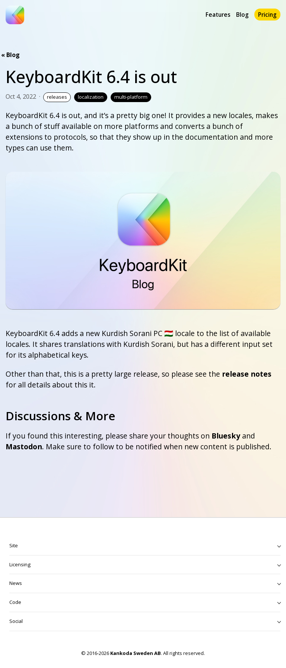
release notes (246, 374)
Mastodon (24, 446)
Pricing (267, 14)
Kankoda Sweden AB (135, 653)
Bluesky (226, 436)
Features (218, 14)
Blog (242, 14)
